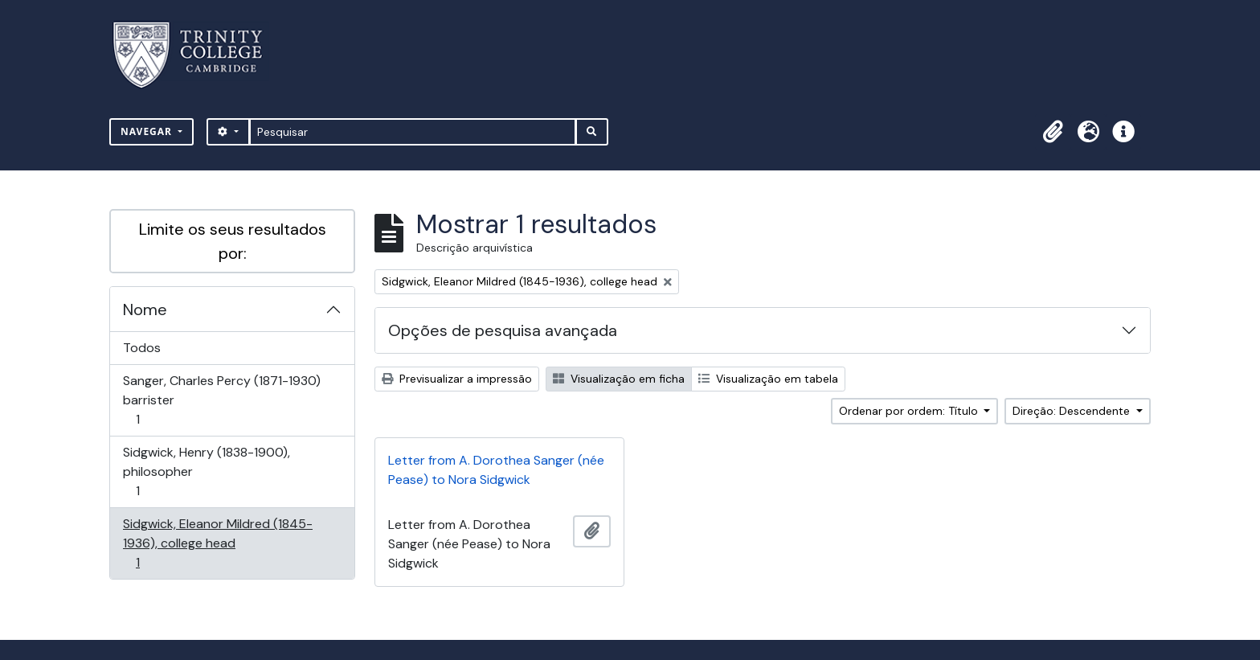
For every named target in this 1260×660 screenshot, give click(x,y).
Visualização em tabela (768, 378)
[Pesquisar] (412, 132)
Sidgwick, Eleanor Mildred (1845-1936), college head (217, 543)
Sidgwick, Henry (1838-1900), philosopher (206, 471)
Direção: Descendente (1072, 411)
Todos (142, 347)
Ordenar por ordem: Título (910, 411)
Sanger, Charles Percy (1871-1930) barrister (221, 400)
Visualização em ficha (619, 378)
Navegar (148, 131)
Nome (145, 309)
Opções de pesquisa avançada (502, 330)
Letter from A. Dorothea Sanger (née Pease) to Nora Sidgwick (496, 470)
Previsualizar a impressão (457, 378)
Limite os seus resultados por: (232, 241)
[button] (1052, 132)
